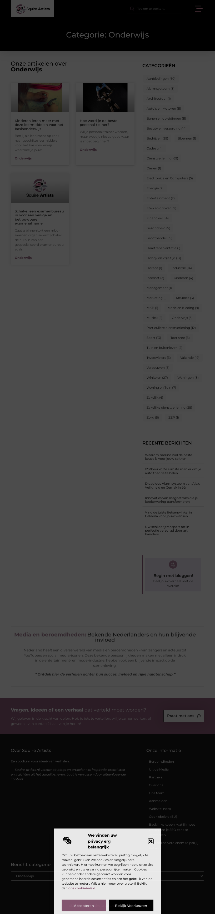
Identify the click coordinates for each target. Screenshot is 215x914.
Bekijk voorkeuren (131, 906)
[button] (150, 841)
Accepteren (84, 906)
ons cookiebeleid (81, 888)
